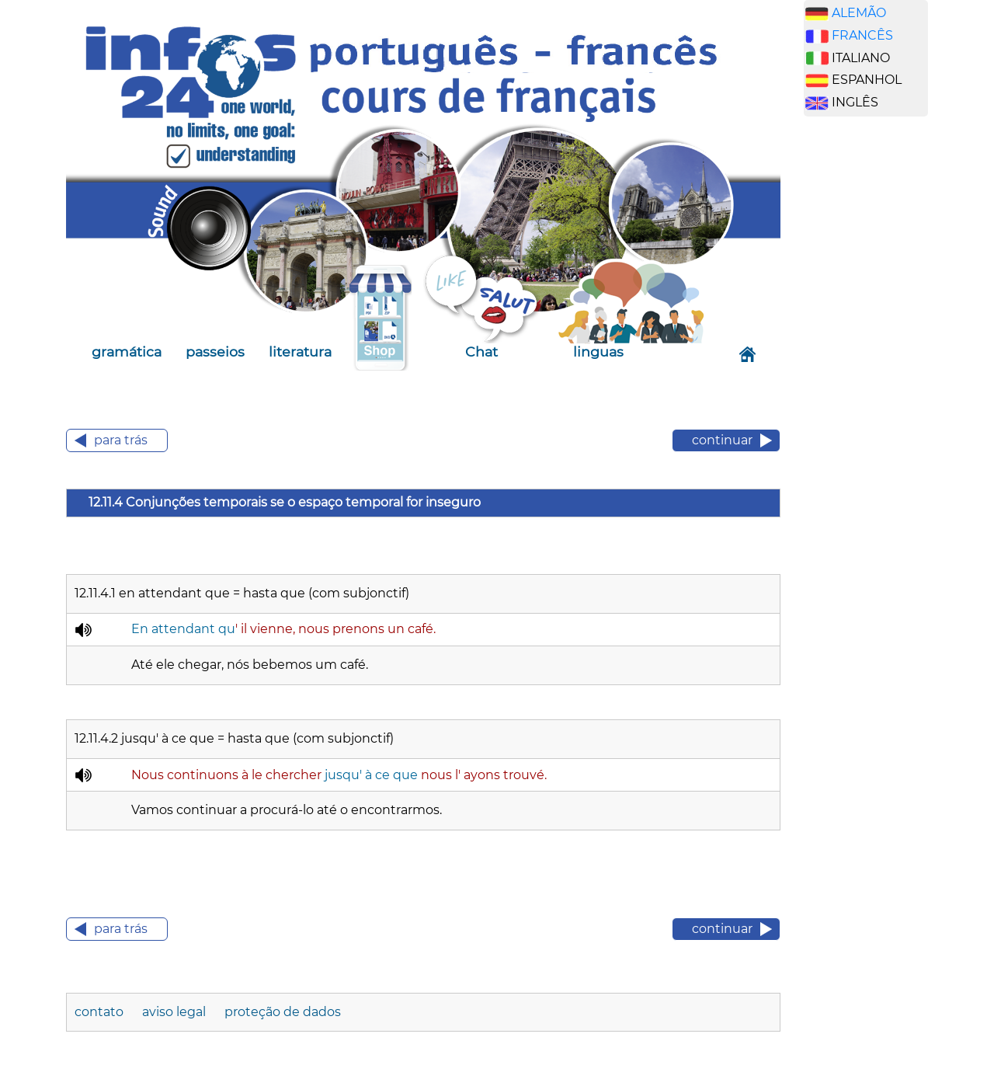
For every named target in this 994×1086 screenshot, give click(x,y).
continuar (722, 440)
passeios (215, 351)
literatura (300, 351)
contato (101, 1011)
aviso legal (175, 1011)
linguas (598, 351)
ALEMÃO (859, 12)
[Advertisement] (877, 372)
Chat (481, 351)
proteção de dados (282, 1011)
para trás (121, 440)
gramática (127, 351)
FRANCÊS (862, 35)
